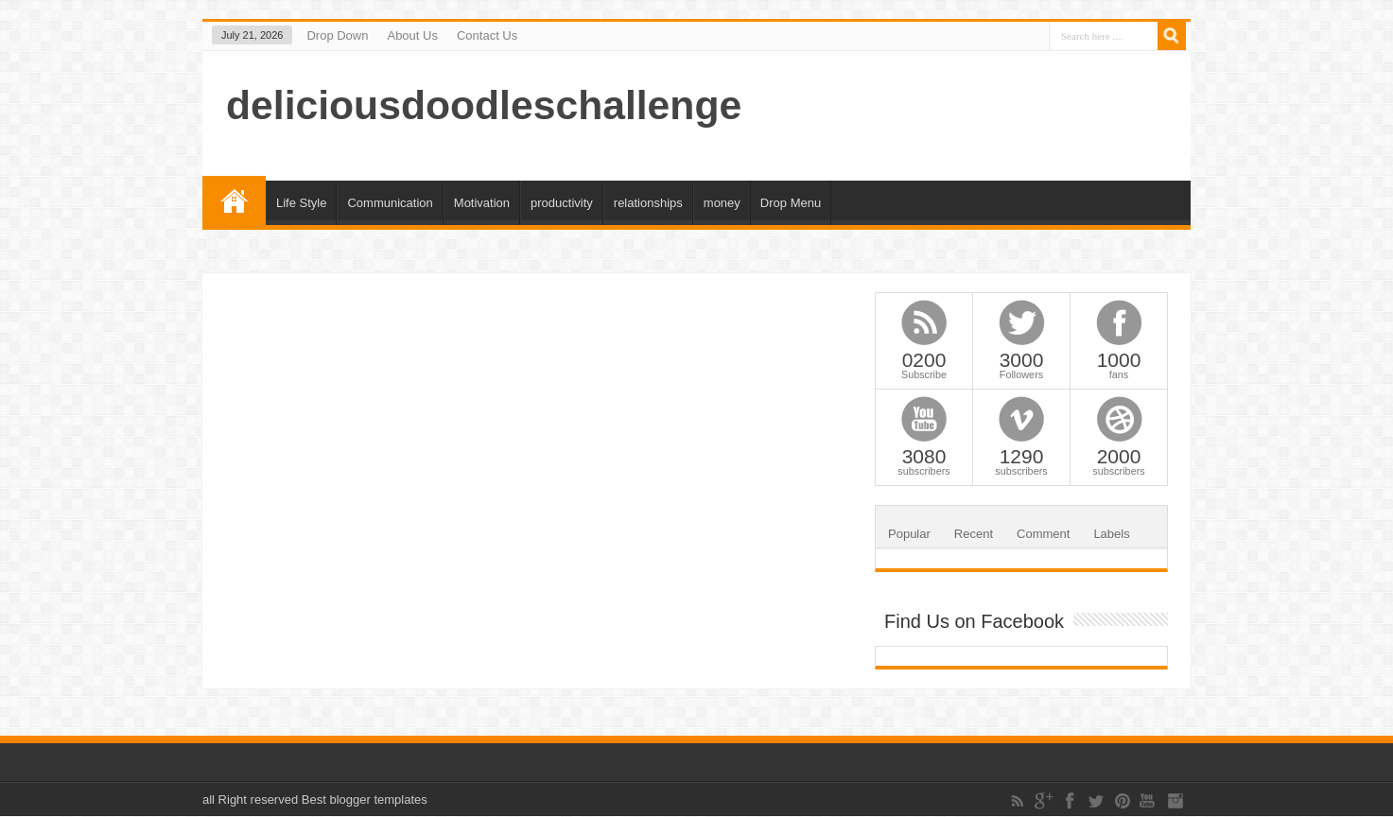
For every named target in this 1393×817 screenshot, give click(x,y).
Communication (389, 203)
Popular (909, 534)
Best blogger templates (364, 799)
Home (234, 200)
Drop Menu (790, 203)
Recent (973, 534)
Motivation (482, 203)
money (722, 203)
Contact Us (487, 35)
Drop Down (337, 35)
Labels (1111, 534)
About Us (412, 35)
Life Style (301, 203)
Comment (1043, 534)
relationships (648, 203)
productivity (562, 203)
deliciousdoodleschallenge (483, 105)
